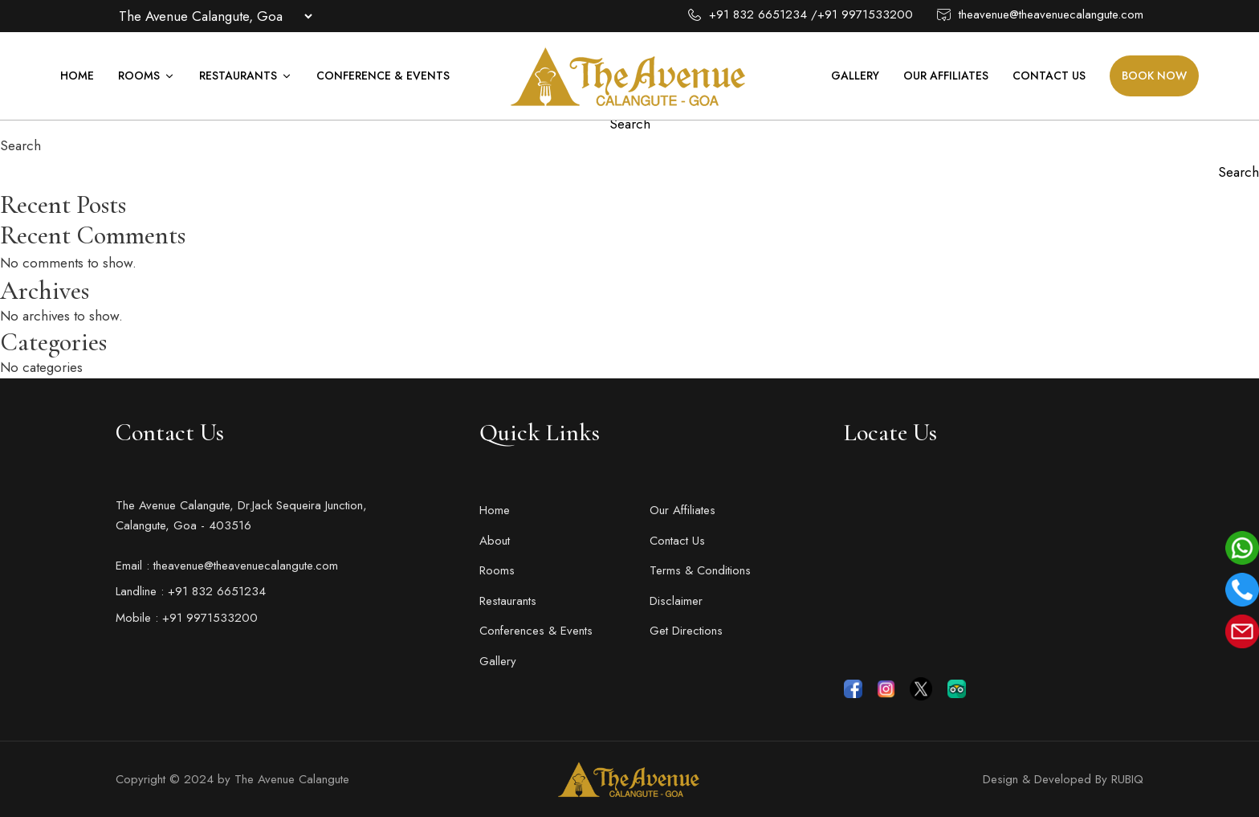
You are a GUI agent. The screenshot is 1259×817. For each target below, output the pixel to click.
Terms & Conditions (700, 570)
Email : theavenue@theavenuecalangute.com (227, 565)
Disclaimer (676, 601)
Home (77, 75)
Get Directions (686, 630)
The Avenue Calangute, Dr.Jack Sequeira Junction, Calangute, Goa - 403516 (241, 515)
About (494, 540)
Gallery (855, 75)
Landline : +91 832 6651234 (191, 591)
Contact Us (1049, 75)
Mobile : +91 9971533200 (187, 618)
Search (20, 145)
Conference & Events (383, 75)
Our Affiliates (945, 75)
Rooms (146, 75)
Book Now (1154, 75)
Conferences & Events (536, 630)
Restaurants (245, 75)
